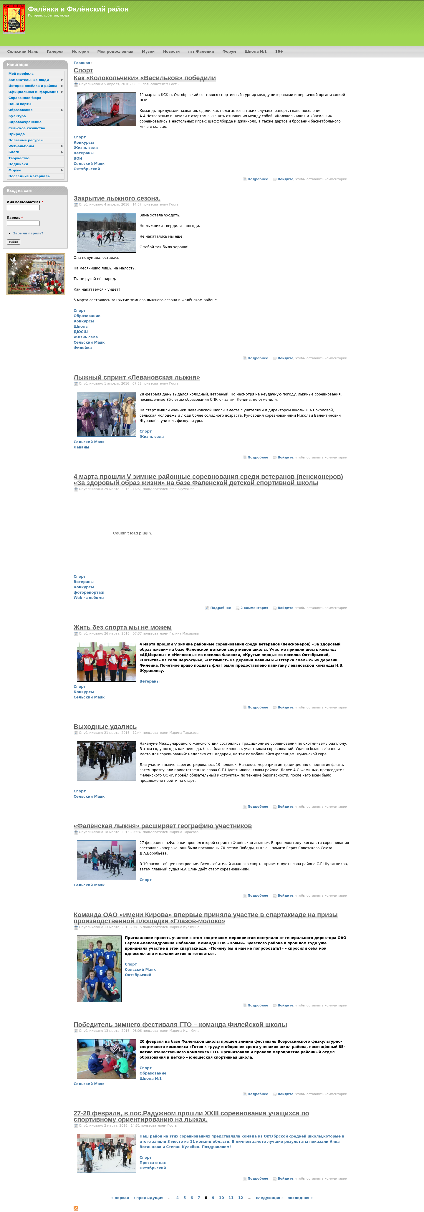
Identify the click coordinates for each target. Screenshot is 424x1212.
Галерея (55, 51)
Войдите (285, 179)
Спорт (80, 137)
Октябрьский (87, 169)
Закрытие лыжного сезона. (117, 198)
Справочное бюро (25, 98)
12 (240, 1198)
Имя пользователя (25, 202)
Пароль (15, 218)
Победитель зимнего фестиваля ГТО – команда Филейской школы (180, 1024)
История (80, 51)
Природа (17, 134)
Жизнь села (86, 148)
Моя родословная (115, 51)
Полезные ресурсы (26, 140)
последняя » (300, 1198)
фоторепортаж (89, 592)
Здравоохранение (25, 122)
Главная (82, 63)
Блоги (14, 152)
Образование (87, 316)
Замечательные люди (29, 80)
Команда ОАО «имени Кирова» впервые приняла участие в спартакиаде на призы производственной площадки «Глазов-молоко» (206, 918)
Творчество (19, 158)
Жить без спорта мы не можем (123, 627)
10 (221, 1198)
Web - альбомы (89, 598)
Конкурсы (84, 142)
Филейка (83, 348)
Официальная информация (34, 92)
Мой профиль (21, 74)
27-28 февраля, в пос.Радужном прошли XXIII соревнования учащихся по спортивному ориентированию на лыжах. (191, 1116)
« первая (120, 1198)
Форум (229, 51)
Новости (171, 51)
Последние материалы (30, 176)
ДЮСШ (81, 332)
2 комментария (254, 608)
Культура (17, 116)
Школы (81, 326)
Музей (148, 51)
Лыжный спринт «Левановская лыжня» (137, 377)
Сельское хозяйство (27, 128)
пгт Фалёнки (201, 51)
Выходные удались (105, 726)
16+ (279, 51)
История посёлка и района (33, 86)
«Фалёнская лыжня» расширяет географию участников (163, 825)
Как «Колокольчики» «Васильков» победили (145, 78)
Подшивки (18, 164)
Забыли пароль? (28, 233)
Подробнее (258, 179)
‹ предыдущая (148, 1198)
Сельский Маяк (89, 164)
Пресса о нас (153, 1163)
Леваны (81, 447)
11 (230, 1198)
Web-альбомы (21, 146)
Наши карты (20, 104)
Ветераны (84, 153)
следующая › (269, 1198)
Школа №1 (151, 1079)
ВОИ (78, 158)
